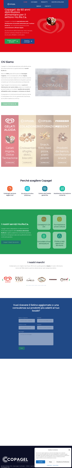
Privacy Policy (56, 465)
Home (25, 2)
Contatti (48, 6)
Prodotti (44, 2)
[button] (69, 450)
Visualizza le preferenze (63, 462)
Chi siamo (34, 2)
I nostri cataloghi (57, 2)
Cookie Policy (49, 465)
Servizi (38, 6)
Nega (50, 462)
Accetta (41, 462)
